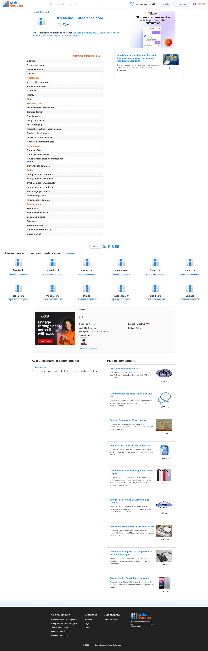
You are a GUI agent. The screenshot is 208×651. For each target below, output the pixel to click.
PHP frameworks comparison (124, 368)
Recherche (101, 4)
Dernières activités (112, 620)
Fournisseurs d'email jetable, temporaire (130, 445)
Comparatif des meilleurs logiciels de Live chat (131, 395)
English (199, 4)
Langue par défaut (136, 324)
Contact (88, 627)
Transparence (91, 620)
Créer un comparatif (132, 4)
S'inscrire (165, 4)
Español (203, 4)
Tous (35, 12)
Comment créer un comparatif (63, 620)
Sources (83, 317)
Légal (87, 623)
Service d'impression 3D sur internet (128, 420)
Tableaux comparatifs (60, 627)
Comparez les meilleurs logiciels (65, 623)
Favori (59, 25)
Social (144, 616)
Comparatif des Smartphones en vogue (129, 578)
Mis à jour (83, 332)
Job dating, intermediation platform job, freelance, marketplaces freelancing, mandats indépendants (137, 58)
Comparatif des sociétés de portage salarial (132, 526)
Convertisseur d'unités (60, 631)
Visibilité (83, 328)
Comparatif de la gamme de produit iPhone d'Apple (131, 472)
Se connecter (182, 4)
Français (194, 4)
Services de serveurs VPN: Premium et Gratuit (129, 501)
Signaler (95, 246)
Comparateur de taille (146, 4)
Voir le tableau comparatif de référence (52, 33)
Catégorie (83, 324)
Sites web (44, 12)
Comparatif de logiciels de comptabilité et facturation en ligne (131, 553)
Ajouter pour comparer (74, 253)
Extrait (82, 310)
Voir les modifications (88, 349)
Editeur (131, 328)
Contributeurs (85, 335)
